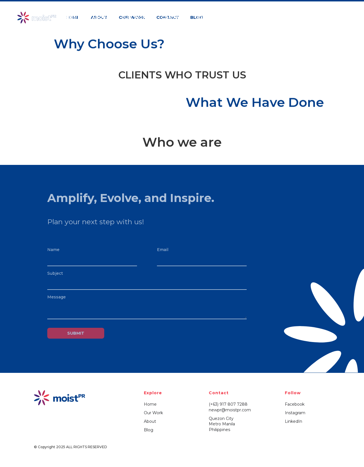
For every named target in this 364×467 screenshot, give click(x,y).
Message (56, 297)
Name (53, 249)
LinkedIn (293, 421)
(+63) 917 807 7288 (228, 404)
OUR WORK (135, 17)
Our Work (153, 412)
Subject (55, 273)
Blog (148, 429)
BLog (204, 17)
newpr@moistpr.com (230, 410)
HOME (73, 17)
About (150, 421)
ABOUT (101, 17)
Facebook (294, 404)
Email (162, 249)
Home (150, 404)
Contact (173, 17)
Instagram (295, 412)
